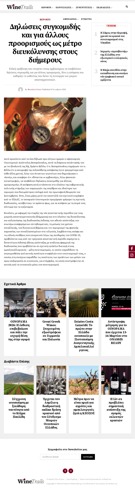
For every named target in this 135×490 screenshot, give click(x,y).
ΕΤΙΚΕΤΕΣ (86, 19)
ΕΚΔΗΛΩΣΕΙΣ (103, 7)
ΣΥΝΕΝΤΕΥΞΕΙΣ (84, 7)
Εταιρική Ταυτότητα (55, 479)
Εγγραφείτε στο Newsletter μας (67, 449)
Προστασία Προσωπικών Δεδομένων (95, 479)
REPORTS (46, 7)
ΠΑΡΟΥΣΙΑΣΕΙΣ (63, 7)
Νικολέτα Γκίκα (34, 89)
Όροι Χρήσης (72, 479)
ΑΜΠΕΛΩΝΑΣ (70, 19)
